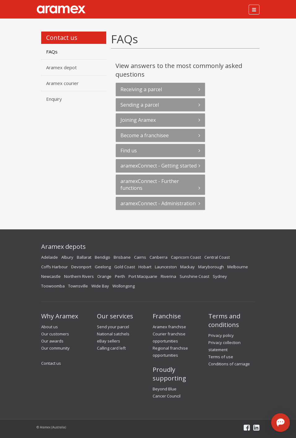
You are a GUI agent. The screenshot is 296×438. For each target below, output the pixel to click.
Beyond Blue (164, 389)
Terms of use (220, 356)
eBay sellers (108, 341)
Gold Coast (124, 267)
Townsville (78, 286)
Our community (55, 348)
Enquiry (54, 99)
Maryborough (211, 267)
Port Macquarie (142, 276)
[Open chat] (280, 422)
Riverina (168, 276)
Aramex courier (62, 83)
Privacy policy (221, 335)
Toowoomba (53, 286)
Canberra (159, 257)
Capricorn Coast (186, 257)
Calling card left (111, 348)
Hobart (144, 267)
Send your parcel (113, 327)
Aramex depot (61, 67)
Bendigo (102, 257)
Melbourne (237, 267)
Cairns (140, 257)
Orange (104, 276)
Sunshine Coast (194, 276)
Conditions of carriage (229, 364)
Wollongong (123, 286)
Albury (67, 257)
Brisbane (122, 257)
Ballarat (84, 257)
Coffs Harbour (54, 267)
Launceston (166, 267)
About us (49, 327)
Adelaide (49, 257)
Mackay (187, 267)
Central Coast (217, 257)
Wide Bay (100, 286)
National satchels (113, 334)
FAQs (52, 52)
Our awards (52, 341)
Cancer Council (167, 396)
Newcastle (51, 276)
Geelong (103, 267)
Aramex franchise (169, 327)
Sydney (220, 276)
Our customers (55, 334)
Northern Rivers (79, 276)
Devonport (81, 267)
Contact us (51, 363)
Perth (120, 276)
